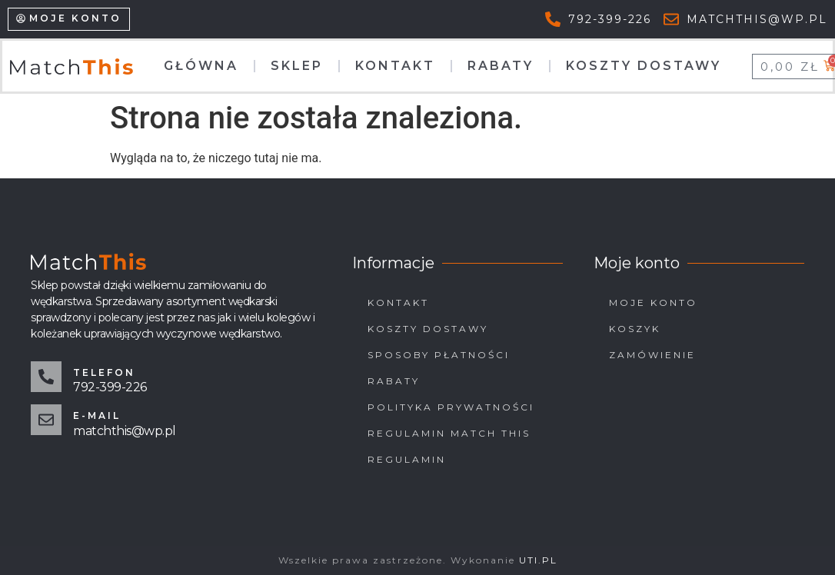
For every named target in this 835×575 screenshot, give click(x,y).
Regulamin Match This (449, 433)
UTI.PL (538, 560)
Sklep (297, 65)
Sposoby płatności (439, 355)
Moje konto (653, 302)
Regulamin (407, 459)
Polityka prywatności (451, 407)
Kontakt (395, 65)
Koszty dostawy (643, 65)
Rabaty (500, 65)
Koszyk (634, 328)
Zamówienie (652, 355)
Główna (201, 65)
